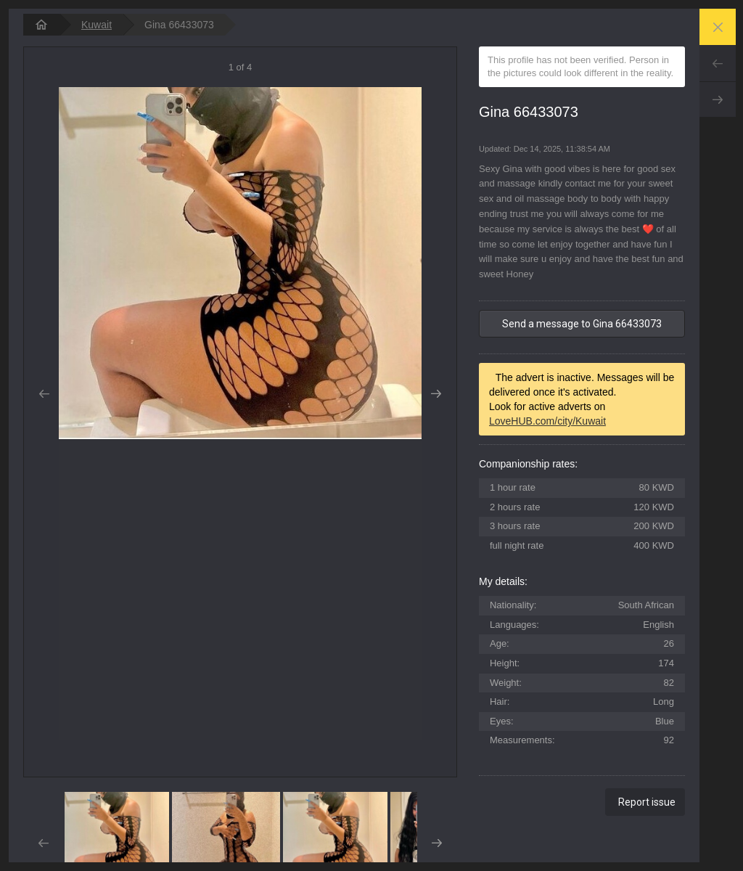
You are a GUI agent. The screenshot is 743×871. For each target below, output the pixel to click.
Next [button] (436, 394)
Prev (717, 63)
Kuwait (96, 24)
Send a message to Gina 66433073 (582, 324)
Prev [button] (44, 394)
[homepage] (41, 25)
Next (717, 99)
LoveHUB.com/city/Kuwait (547, 421)
